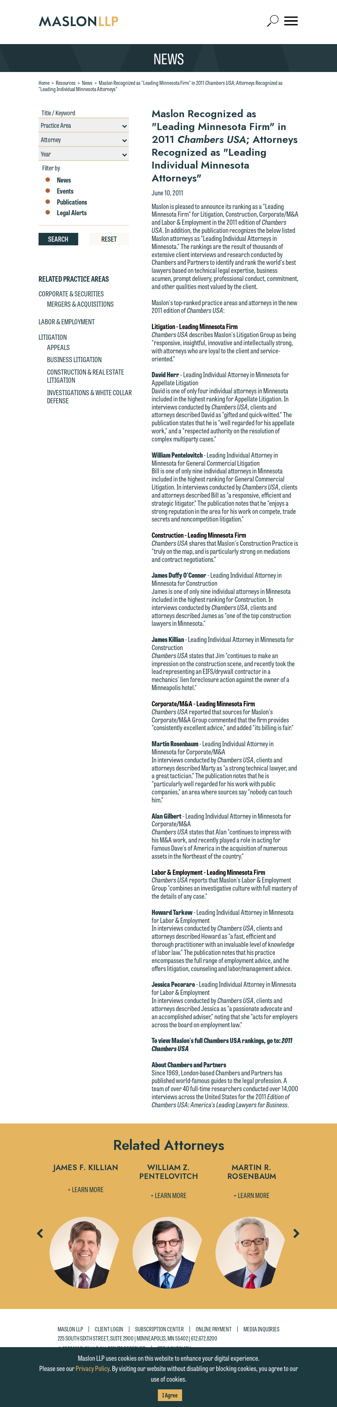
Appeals (58, 347)
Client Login (109, 1328)
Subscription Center (159, 1328)
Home (44, 83)
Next (296, 1236)
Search (58, 239)
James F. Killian (85, 1168)
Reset (109, 239)
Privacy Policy (92, 1368)
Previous (39, 1236)
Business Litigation (74, 359)
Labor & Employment (67, 321)
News (87, 83)
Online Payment (214, 1328)
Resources (66, 83)
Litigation (53, 337)
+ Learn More (86, 1189)
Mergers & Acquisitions (80, 304)
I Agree (170, 1395)
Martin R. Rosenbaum (251, 1172)
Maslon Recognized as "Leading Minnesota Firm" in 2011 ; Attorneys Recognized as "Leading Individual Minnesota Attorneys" (161, 86)
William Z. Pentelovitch (168, 1172)
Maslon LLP (70, 1328)
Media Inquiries (261, 1328)
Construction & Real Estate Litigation (85, 376)
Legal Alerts (65, 213)
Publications (65, 202)
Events (58, 191)
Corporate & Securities (71, 293)
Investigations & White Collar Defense (89, 396)
